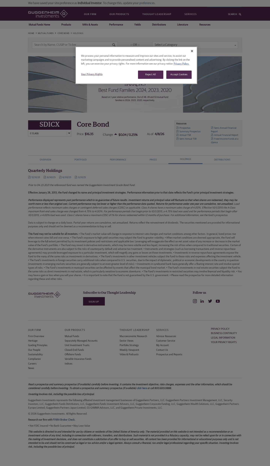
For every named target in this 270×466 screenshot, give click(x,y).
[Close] (192, 51)
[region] (136, 65)
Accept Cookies (178, 74)
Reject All (150, 74)
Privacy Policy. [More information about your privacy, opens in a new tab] (181, 63)
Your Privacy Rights (91, 74)
